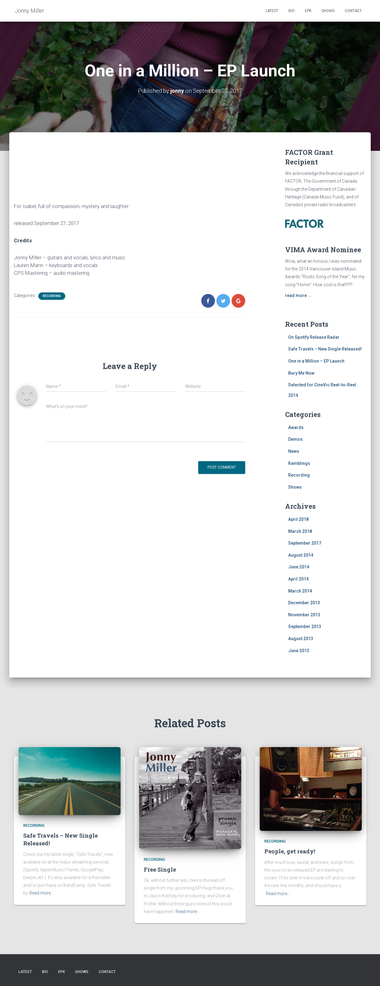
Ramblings (299, 463)
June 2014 (298, 566)
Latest (272, 11)
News (293, 451)
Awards (296, 427)
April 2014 (298, 578)
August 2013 (300, 638)
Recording (52, 296)
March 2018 (300, 531)
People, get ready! (289, 851)
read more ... (298, 295)
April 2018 (298, 519)
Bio (291, 11)
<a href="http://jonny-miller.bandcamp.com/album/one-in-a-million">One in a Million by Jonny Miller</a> (130, 172)
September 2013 (304, 626)
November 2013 (304, 614)
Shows (328, 11)
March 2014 (300, 591)
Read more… (41, 892)
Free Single (160, 869)
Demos (295, 439)
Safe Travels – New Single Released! (325, 348)
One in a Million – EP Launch (316, 361)
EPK (308, 11)
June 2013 (298, 650)
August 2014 (300, 555)
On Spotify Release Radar (313, 337)
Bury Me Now (301, 372)
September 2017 (304, 543)
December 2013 (304, 602)
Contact (353, 11)
